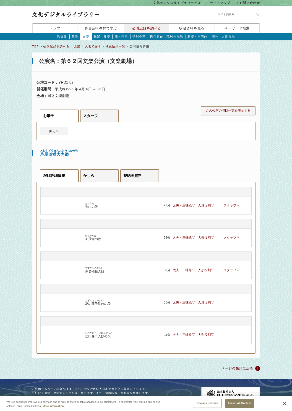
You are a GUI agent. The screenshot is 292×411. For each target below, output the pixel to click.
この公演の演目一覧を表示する (228, 110)
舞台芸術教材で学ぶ (101, 28)
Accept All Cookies (240, 405)
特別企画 (139, 36)
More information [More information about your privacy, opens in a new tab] (53, 408)
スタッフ (90, 116)
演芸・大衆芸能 (223, 36)
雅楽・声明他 (197, 36)
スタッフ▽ (232, 205)
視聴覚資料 (132, 176)
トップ (55, 28)
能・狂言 (121, 36)
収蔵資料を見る (191, 28)
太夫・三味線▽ (184, 205)
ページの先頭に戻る (237, 368)
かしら (88, 176)
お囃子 (48, 116)
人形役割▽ (206, 205)
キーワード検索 (237, 28)
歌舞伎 (62, 36)
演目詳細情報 (54, 176)
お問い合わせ (250, 3)
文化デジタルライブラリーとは (177, 3)
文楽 (86, 36)
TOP (35, 46)
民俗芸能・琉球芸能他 (166, 36)
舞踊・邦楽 (102, 36)
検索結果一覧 (115, 46)
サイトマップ (220, 3)
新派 (75, 36)
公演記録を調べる (146, 28)
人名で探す (93, 46)
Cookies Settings (207, 405)
